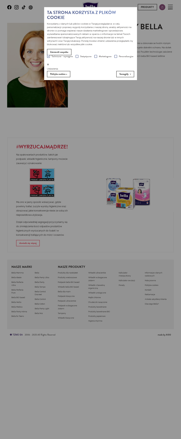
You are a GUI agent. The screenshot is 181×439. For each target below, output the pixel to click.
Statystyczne (83, 56)
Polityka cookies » (58, 74)
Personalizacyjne (123, 56)
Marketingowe (102, 56)
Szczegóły (124, 74)
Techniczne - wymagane (60, 56)
